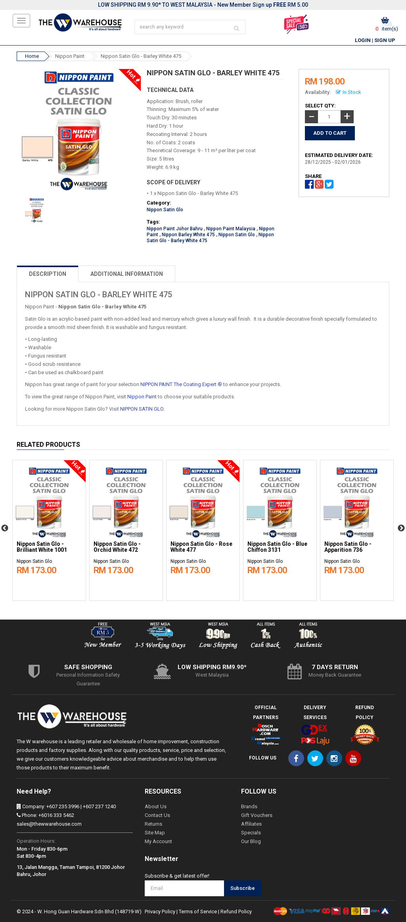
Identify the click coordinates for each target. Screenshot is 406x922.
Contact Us (157, 815)
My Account (158, 841)
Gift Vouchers (256, 815)
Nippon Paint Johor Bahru (175, 228)
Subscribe (242, 888)
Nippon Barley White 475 (188, 234)
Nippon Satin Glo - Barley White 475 (141, 56)
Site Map (155, 833)
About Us (156, 806)
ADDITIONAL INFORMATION (126, 274)
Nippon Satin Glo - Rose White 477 (201, 547)
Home (32, 56)
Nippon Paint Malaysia (230, 228)
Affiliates (251, 824)
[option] (49, 528)
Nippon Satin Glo (165, 209)
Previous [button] (5, 528)
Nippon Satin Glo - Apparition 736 (348, 547)
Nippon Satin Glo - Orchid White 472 (117, 547)
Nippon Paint (69, 56)
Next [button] (401, 528)
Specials (251, 833)
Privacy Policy (160, 911)
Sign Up (384, 40)
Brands (249, 806)
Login (363, 40)
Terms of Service (198, 911)
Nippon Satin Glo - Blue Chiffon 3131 (277, 547)
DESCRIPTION (47, 274)
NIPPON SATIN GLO (141, 409)
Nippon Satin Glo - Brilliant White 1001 (42, 547)
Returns (153, 824)
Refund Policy (236, 911)
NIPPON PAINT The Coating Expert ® (181, 384)
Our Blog (251, 841)
